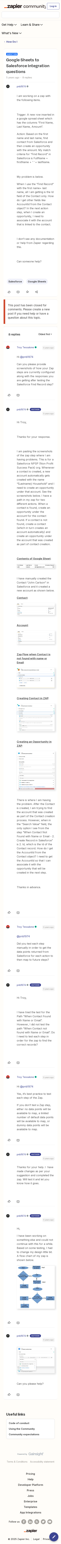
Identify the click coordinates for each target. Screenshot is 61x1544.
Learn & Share (32, 25)
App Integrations (30, 1512)
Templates (30, 1507)
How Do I (11, 41)
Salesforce (15, 281)
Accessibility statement (42, 1461)
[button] (53, 6)
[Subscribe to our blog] (36, 1521)
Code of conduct (19, 1423)
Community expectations (24, 1434)
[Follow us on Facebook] (23, 1521)
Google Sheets (37, 281)
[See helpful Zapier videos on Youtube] (49, 1521)
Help (31, 1479)
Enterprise (30, 1501)
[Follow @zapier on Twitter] (43, 1521)
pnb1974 (21, 86)
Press (30, 1490)
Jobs (30, 1496)
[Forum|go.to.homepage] (23, 6)
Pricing (30, 1473)
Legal (36, 1539)
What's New (12, 33)
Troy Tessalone (25, 347)
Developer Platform (30, 1484)
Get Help (9, 25)
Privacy (47, 1539)
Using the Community (22, 1428)
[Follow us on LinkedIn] (30, 1521)
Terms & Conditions (17, 1461)
